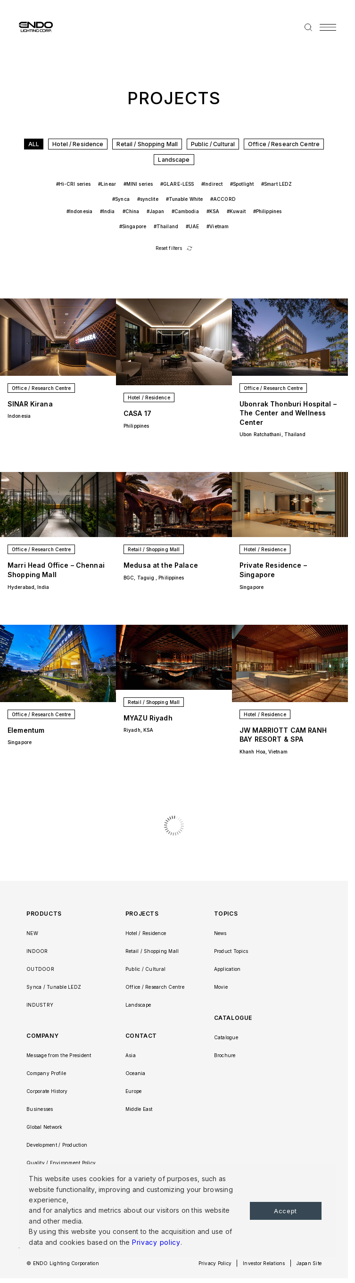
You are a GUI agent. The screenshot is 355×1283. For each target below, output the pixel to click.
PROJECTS (142, 913)
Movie (221, 987)
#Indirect (212, 184)
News (220, 933)
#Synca (121, 199)
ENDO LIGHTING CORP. (32, 26)
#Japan (155, 211)
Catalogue (226, 1037)
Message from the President (58, 1055)
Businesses (39, 1109)
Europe (133, 1091)
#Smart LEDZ (276, 184)
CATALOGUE (233, 1017)
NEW (32, 933)
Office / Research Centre (284, 144)
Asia (130, 1055)
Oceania (135, 1073)
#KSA (212, 211)
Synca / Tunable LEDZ (53, 987)
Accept (285, 1211)
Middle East (139, 1109)
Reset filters (169, 248)
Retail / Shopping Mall (147, 144)
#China (131, 211)
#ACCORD (223, 199)
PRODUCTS (44, 913)
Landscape (174, 159)
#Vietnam (217, 226)
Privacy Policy (215, 1263)
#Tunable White (184, 199)
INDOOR (37, 951)
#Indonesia (79, 211)
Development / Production (56, 1145)
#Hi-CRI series (73, 184)
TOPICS (226, 913)
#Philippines (267, 211)
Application (227, 969)
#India (107, 211)
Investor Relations (264, 1263)
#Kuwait (236, 211)
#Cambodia (185, 211)
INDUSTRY (39, 1005)
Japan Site (309, 1263)
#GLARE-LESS (177, 184)
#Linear (107, 184)
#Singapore (132, 226)
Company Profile (46, 1073)
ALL (33, 144)
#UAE (192, 226)
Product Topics (231, 951)
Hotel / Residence (77, 144)
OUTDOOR (40, 969)
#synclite (147, 199)
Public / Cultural (213, 144)
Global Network (44, 1127)
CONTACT (141, 1035)
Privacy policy (156, 1242)
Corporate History (46, 1091)
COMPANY (42, 1035)
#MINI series (138, 184)
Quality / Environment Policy (61, 1163)
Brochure (225, 1055)
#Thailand (166, 226)
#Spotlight (242, 184)
